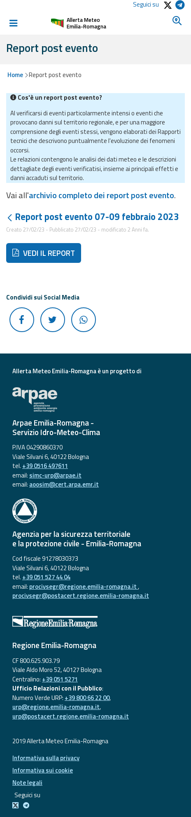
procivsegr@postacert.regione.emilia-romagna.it (80, 595)
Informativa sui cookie (42, 770)
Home (15, 75)
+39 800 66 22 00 (87, 697)
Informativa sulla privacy (45, 758)
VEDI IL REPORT (43, 253)
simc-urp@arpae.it (55, 475)
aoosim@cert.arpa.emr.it (64, 484)
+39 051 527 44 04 (46, 577)
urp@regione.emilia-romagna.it (56, 707)
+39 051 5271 (60, 679)
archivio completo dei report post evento (101, 195)
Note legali (27, 782)
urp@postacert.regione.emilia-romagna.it (70, 716)
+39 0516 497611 (45, 466)
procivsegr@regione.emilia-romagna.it (83, 586)
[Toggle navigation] (13, 23)
